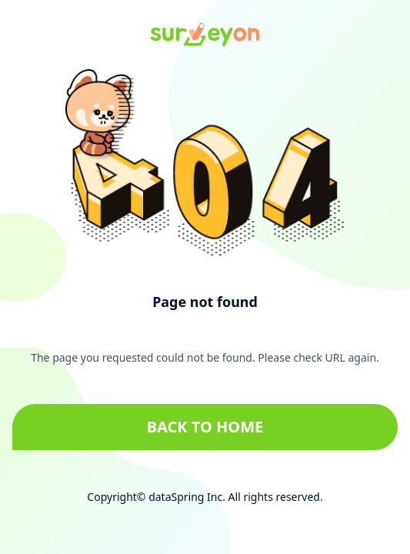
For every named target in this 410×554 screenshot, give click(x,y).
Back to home (205, 426)
